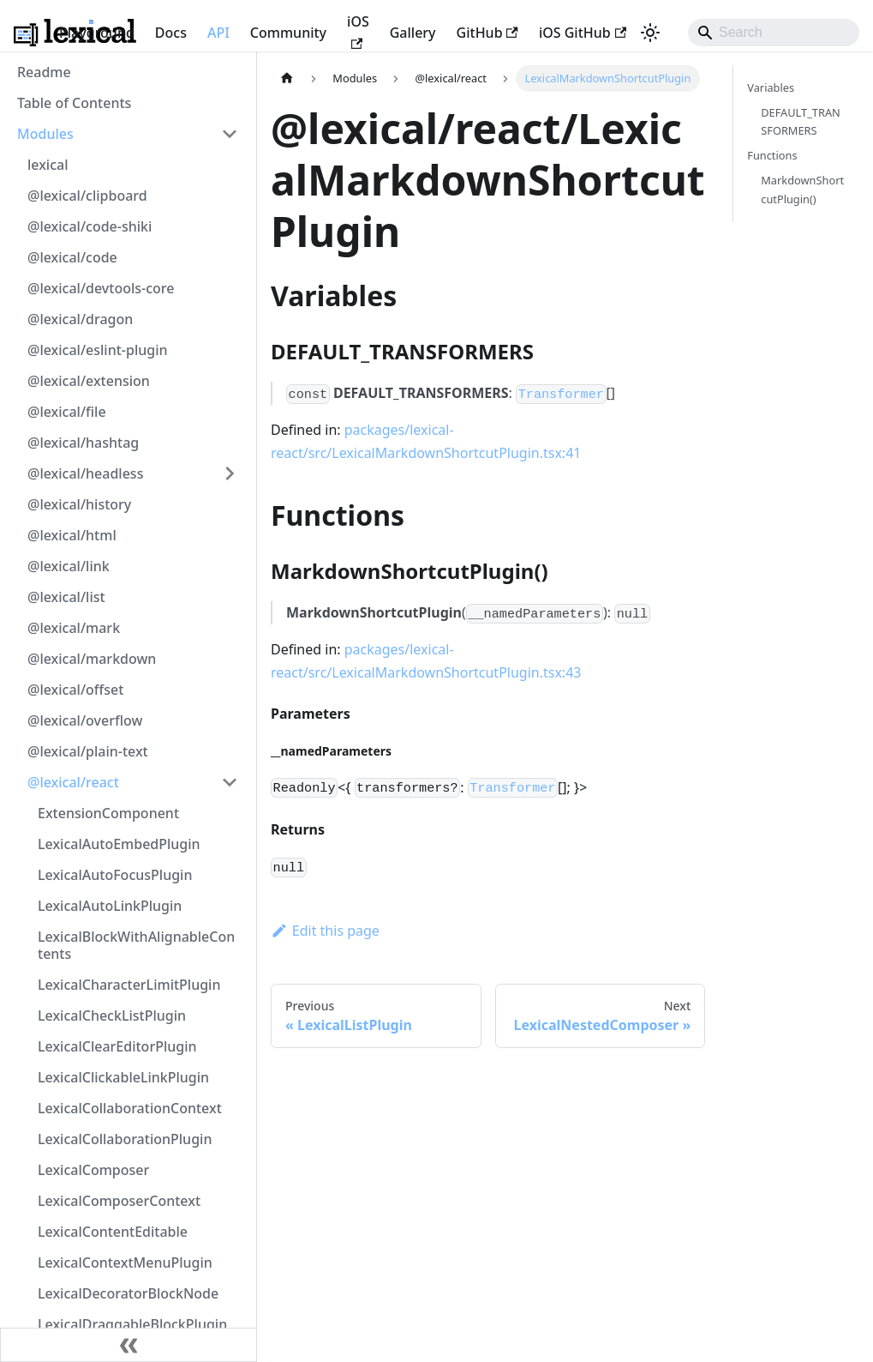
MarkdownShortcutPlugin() (802, 189)
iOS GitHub (582, 32)
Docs (171, 32)
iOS (358, 30)
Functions (772, 155)
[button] (127, 134)
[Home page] (287, 78)
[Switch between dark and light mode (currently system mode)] (650, 32)
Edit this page (325, 930)
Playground (97, 32)
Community (288, 32)
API (218, 32)
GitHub (487, 32)
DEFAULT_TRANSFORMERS (800, 121)
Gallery (413, 32)
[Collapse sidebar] (128, 1345)
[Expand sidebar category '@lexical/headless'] (229, 473)
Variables (770, 87)
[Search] (773, 32)
